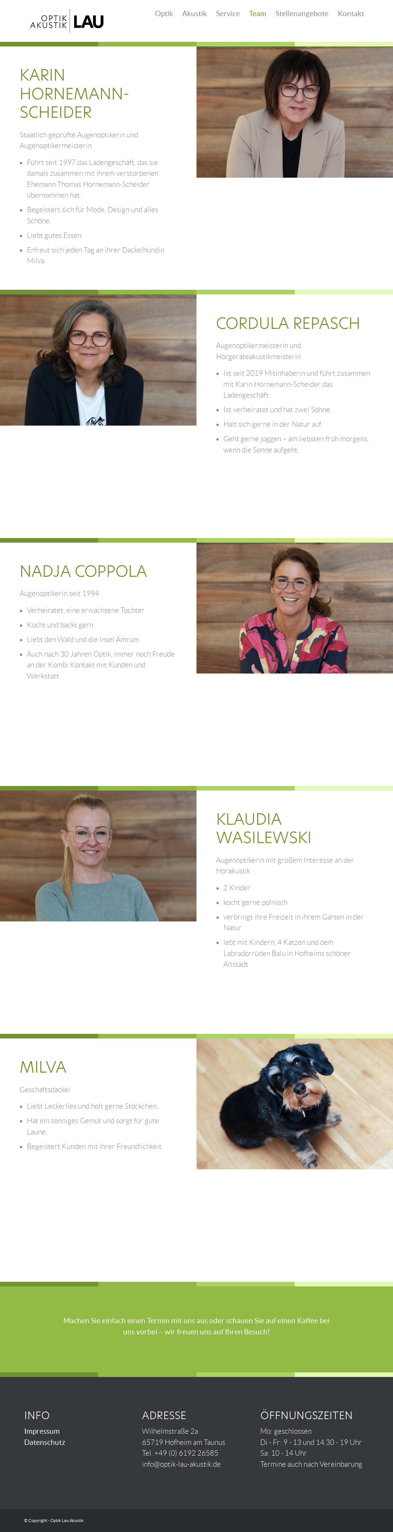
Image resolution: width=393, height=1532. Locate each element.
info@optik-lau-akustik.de (181, 1464)
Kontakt (351, 14)
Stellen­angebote (302, 14)
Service (228, 14)
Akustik (194, 14)
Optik (164, 14)
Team (257, 14)
